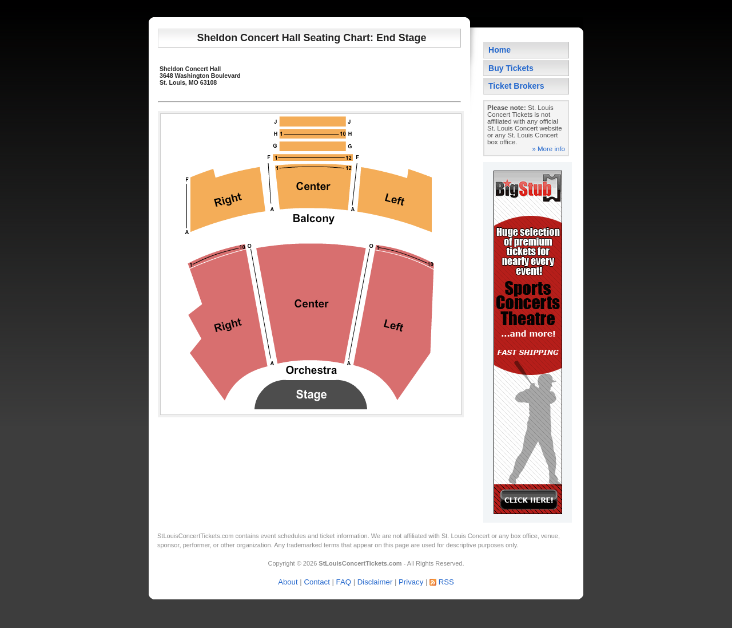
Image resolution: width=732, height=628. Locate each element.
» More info (548, 148)
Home (499, 49)
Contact (316, 582)
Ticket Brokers (516, 85)
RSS (446, 582)
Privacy (411, 582)
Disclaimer (375, 582)
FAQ (343, 582)
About (287, 582)
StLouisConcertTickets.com (195, 535)
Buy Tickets (511, 68)
